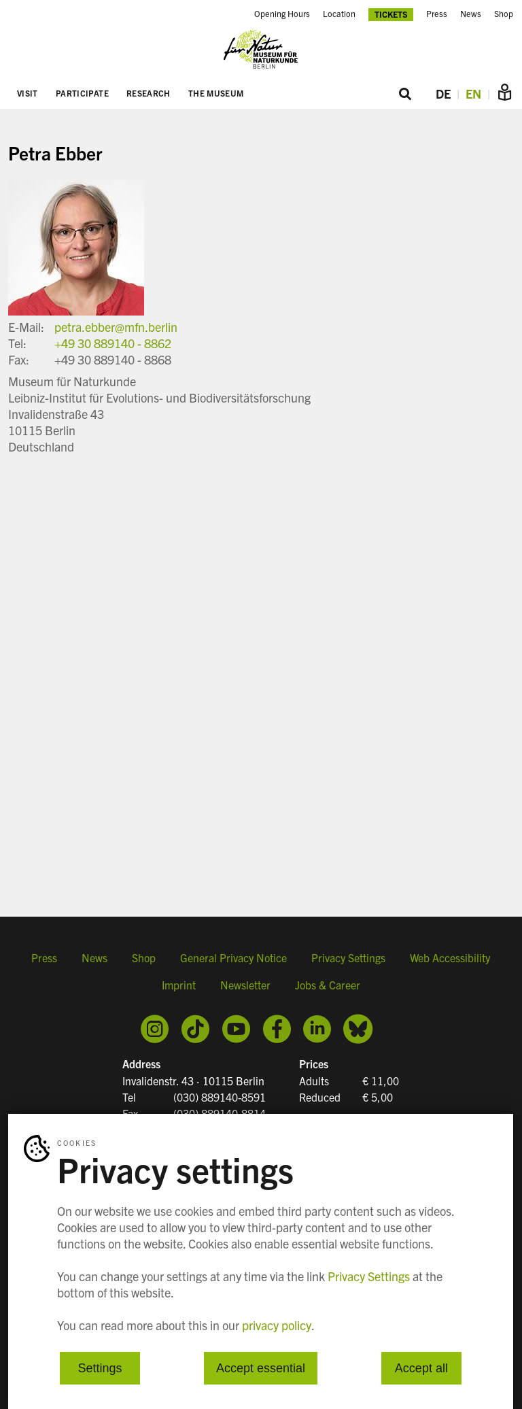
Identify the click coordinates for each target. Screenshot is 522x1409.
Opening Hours (282, 13)
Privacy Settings (348, 957)
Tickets (391, 14)
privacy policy (276, 1325)
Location (339, 13)
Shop (503, 13)
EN (473, 93)
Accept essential (260, 1368)
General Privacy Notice (233, 957)
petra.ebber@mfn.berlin (115, 327)
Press (436, 13)
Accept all (421, 1368)
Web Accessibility (450, 957)
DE (443, 93)
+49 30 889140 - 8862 (112, 343)
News (470, 13)
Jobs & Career (327, 984)
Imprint (179, 984)
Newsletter (245, 984)
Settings (100, 1368)
